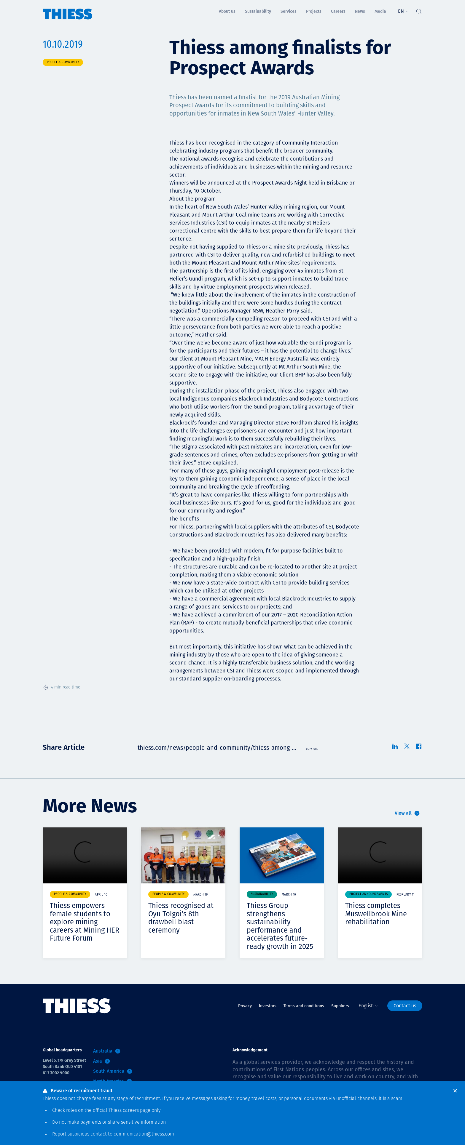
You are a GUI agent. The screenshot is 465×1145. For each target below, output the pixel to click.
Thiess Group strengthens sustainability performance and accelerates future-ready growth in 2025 (280, 926)
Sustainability (262, 894)
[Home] (68, 10)
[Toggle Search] (418, 10)
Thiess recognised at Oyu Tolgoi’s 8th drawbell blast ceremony (181, 917)
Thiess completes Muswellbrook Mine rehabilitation (376, 913)
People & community (63, 62)
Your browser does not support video (85, 855)
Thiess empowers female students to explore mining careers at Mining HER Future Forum (85, 921)
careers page (136, 1110)
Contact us (405, 1005)
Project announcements (368, 894)
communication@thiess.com (144, 1134)
